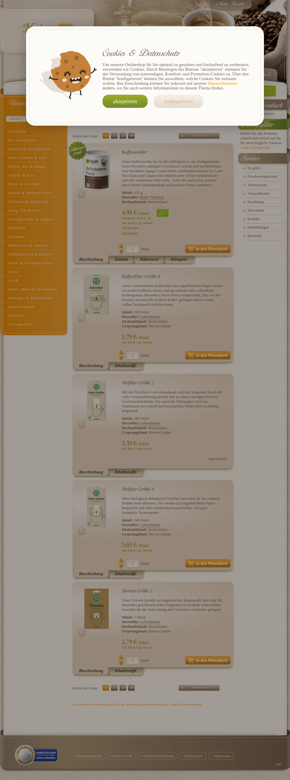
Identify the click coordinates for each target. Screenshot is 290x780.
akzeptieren (125, 101)
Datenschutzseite (223, 83)
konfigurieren (178, 101)
